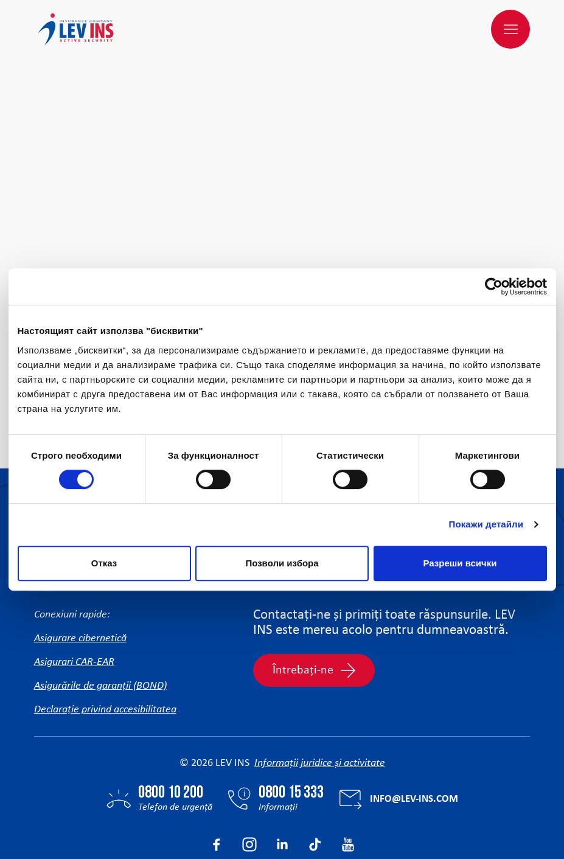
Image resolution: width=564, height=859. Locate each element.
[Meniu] (510, 29)
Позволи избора (281, 563)
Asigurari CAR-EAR (74, 604)
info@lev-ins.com (414, 741)
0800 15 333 (291, 734)
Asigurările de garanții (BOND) (100, 627)
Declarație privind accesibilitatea (105, 651)
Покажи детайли (486, 524)
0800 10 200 (170, 734)
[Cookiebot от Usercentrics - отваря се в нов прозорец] (493, 286)
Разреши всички (459, 563)
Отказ (104, 563)
